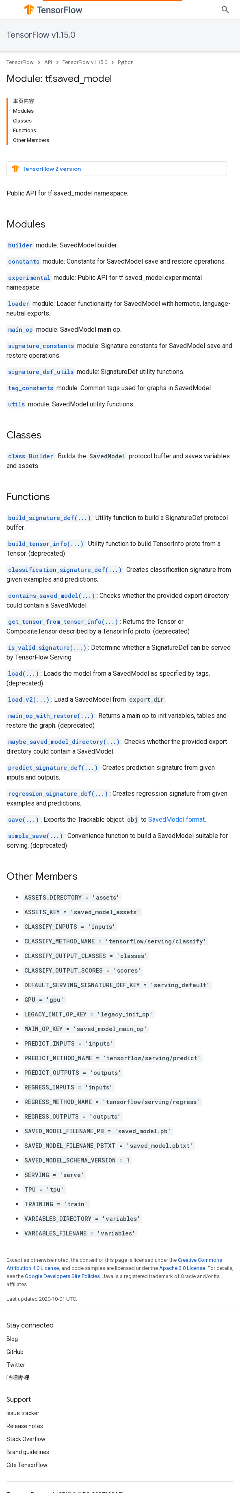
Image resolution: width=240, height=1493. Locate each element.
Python (126, 62)
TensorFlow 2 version (46, 169)
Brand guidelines (27, 1452)
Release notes (24, 1426)
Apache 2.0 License (182, 1268)
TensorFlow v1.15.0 (41, 35)
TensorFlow (20, 62)
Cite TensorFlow (27, 1465)
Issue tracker (22, 1413)
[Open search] (225, 10)
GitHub (15, 1352)
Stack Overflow (25, 1439)
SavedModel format (176, 819)
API (48, 62)
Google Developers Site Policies (62, 1276)
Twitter (15, 1365)
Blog (12, 1339)
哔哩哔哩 (17, 1378)
